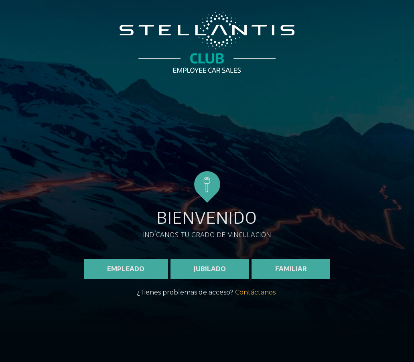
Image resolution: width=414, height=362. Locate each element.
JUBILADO (210, 269)
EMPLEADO (125, 269)
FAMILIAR (291, 269)
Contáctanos (255, 292)
